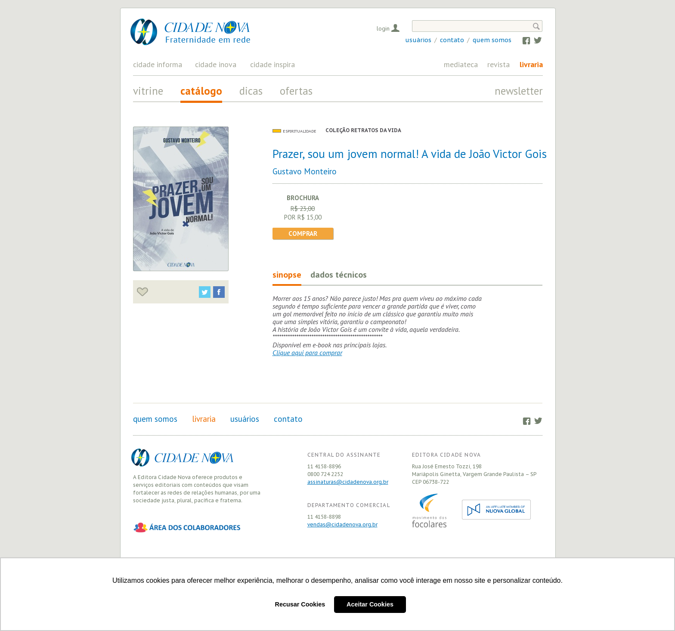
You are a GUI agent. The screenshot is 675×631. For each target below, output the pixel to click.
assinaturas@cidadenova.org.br (347, 482)
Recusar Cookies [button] (300, 604)
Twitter (533, 40)
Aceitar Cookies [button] (370, 604)
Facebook (522, 40)
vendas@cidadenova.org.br (342, 524)
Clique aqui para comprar (307, 352)
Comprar (302, 233)
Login (383, 28)
